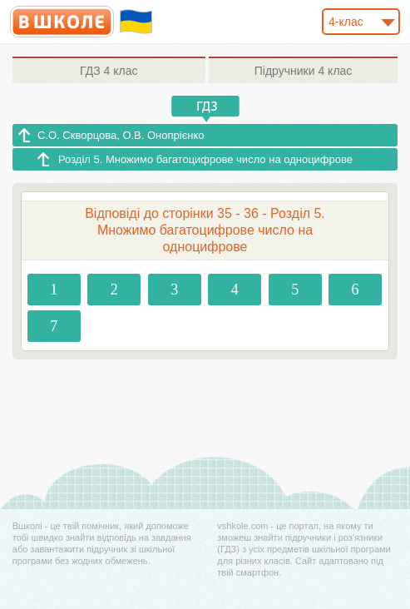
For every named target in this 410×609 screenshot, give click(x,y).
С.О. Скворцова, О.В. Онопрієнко (121, 135)
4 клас (108, 70)
